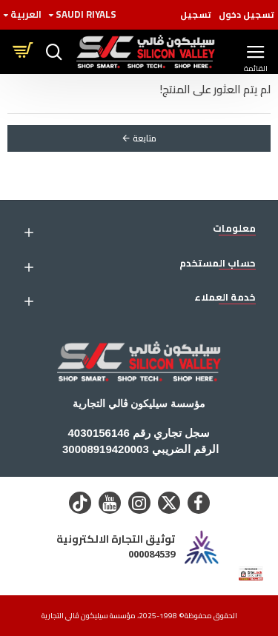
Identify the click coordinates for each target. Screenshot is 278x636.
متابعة (144, 138)
